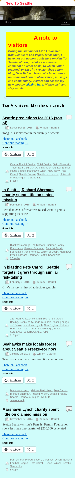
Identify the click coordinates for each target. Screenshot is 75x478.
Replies (15, 258)
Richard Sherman (28, 254)
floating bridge (61, 321)
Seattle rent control (47, 174)
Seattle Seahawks (50, 254)
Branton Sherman (34, 248)
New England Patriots (56, 325)
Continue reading (15, 143)
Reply (14, 180)
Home (8, 22)
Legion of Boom (49, 251)
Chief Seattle (44, 164)
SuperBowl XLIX (32, 331)
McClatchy (54, 170)
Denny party (26, 321)
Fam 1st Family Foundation (25, 459)
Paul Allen (16, 328)
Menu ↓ (65, 22)
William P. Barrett (49, 127)
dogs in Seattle (42, 321)
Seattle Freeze (27, 174)
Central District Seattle (23, 164)
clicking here (34, 84)
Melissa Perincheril (41, 390)
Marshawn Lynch (36, 170)
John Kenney (31, 251)
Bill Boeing (44, 318)
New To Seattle (18, 3)
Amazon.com (29, 318)
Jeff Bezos (16, 325)
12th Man (15, 318)
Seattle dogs (45, 328)
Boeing (14, 321)
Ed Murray (31, 167)
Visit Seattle (34, 177)
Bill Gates (57, 318)
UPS (46, 331)
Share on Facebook (14, 138)
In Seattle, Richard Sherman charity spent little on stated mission (28, 195)
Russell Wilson (39, 393)
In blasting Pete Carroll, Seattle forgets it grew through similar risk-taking (30, 272)
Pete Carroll (29, 328)
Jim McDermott (47, 167)
